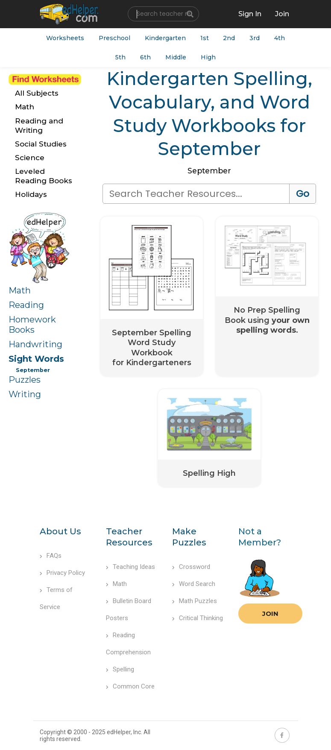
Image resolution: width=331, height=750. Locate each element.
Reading (26, 305)
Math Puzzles (194, 601)
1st (204, 38)
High (208, 58)
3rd (255, 38)
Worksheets (65, 38)
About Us (60, 532)
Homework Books (32, 324)
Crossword (191, 567)
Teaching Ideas (130, 567)
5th (120, 58)
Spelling (120, 670)
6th (145, 58)
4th (280, 38)
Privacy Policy (62, 573)
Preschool (114, 38)
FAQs (51, 556)
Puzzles (25, 380)
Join (270, 614)
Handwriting (35, 344)
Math (20, 290)
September (33, 370)
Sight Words (36, 359)
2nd (229, 38)
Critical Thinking (197, 618)
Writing (25, 394)
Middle (175, 58)
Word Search (193, 584)
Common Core (130, 687)
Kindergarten (165, 38)
